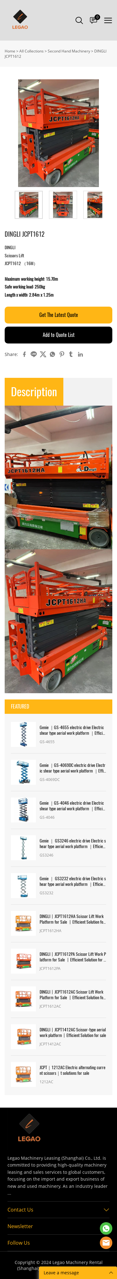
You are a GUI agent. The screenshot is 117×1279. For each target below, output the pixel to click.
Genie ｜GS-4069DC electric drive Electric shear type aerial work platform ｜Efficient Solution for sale (72, 768)
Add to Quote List (59, 335)
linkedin (80, 354)
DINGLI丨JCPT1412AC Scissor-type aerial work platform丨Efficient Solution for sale (73, 1032)
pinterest (62, 354)
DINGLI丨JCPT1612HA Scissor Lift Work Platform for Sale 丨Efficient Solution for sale (72, 919)
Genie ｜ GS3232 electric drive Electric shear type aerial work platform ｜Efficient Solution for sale (73, 881)
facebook (24, 354)
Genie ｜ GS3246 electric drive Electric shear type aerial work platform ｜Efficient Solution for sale (73, 843)
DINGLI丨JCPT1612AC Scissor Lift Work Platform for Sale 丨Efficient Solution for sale (72, 994)
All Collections (31, 51)
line (34, 354)
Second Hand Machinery (69, 51)
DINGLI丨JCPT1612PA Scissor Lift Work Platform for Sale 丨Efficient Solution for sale (73, 957)
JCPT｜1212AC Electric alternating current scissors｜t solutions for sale (72, 1070)
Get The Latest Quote (58, 315)
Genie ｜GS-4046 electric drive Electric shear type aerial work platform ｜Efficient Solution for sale (72, 806)
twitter (43, 354)
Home (10, 51)
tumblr (71, 354)
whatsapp (52, 354)
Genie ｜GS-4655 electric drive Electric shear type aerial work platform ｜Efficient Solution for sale (72, 730)
